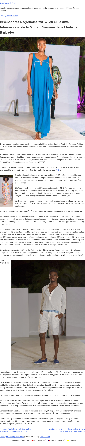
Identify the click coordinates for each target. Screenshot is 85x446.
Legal (16, 16)
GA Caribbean (45, 437)
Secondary (10, 16)
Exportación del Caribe (8, 3)
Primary (3, 16)
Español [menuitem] (73, 440)
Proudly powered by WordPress (12, 437)
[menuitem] (19, 440)
